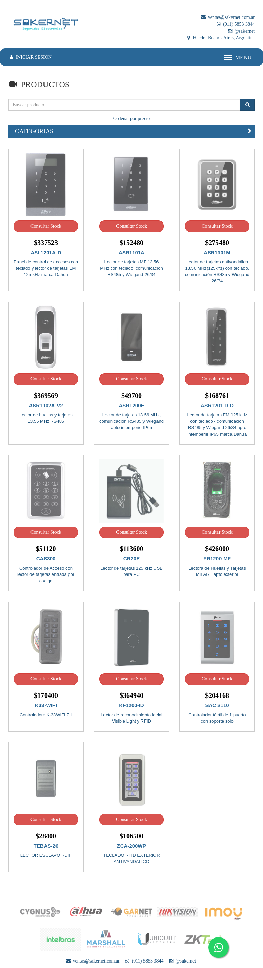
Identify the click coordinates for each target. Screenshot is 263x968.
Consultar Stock (45, 226)
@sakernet (241, 31)
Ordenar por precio (131, 118)
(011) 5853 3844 (235, 24)
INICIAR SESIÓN (30, 57)
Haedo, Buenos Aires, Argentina (220, 37)
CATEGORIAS (34, 131)
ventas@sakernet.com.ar (227, 17)
